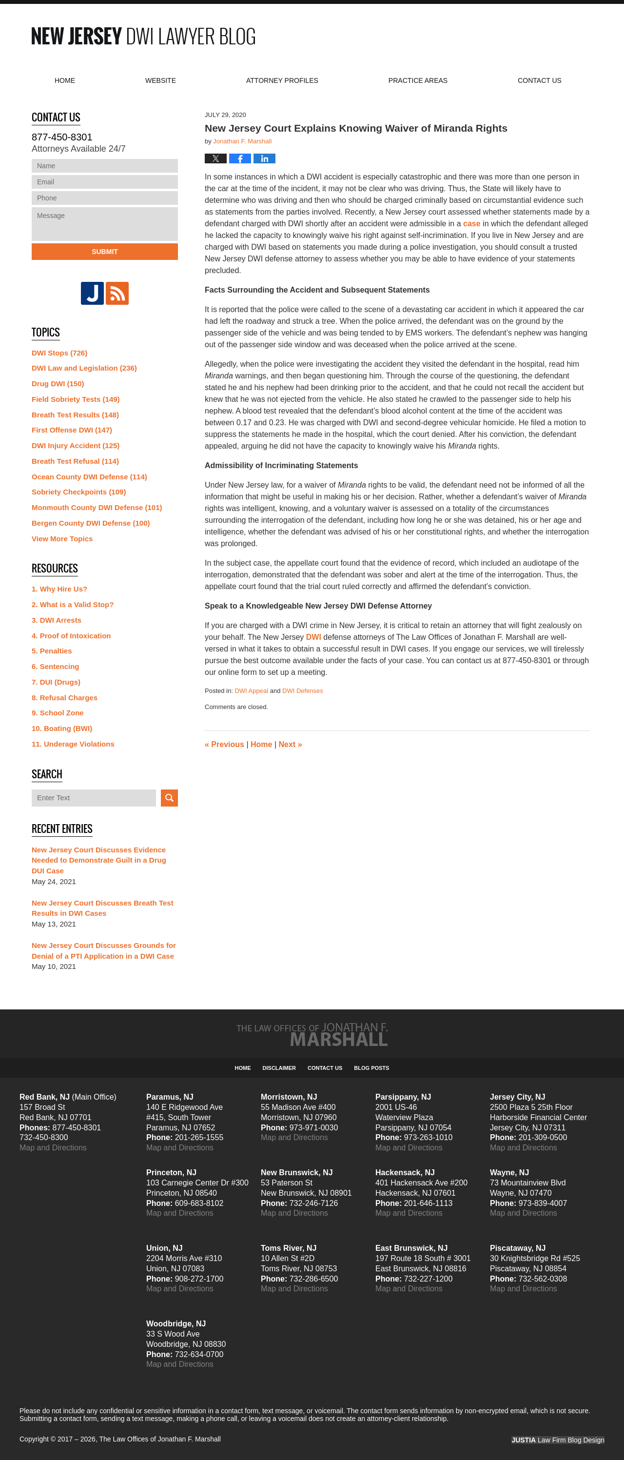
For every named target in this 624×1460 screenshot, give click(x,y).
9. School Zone (58, 713)
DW (312, 637)
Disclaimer (279, 1068)
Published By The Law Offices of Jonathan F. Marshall (516, 36)
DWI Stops (59, 353)
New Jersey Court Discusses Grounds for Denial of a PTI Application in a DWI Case (104, 950)
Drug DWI (58, 383)
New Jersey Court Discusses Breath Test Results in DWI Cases (103, 908)
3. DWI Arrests (56, 620)
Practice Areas (418, 80)
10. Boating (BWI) (62, 728)
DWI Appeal (251, 690)
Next (290, 744)
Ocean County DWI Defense (89, 477)
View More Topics (62, 538)
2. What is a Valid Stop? (73, 604)
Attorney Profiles (282, 80)
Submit (105, 252)
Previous (224, 744)
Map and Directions (53, 1148)
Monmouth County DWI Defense (97, 507)
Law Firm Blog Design (557, 1440)
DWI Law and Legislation (84, 368)
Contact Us (325, 1068)
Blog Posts (371, 1068)
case (472, 223)
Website (160, 80)
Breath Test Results (75, 415)
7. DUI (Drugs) (56, 682)
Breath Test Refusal (75, 461)
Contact (540, 80)
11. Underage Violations (73, 744)
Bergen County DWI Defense (91, 523)
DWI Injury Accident (75, 445)
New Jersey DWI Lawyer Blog (143, 36)
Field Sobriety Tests (76, 399)
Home (65, 80)
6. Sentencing (55, 666)
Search (169, 798)
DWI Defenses (302, 690)
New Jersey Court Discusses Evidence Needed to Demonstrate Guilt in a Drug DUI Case (99, 860)
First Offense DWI (72, 430)
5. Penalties (52, 651)
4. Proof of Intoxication (71, 635)
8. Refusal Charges (65, 697)
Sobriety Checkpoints (79, 492)
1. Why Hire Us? (59, 589)
